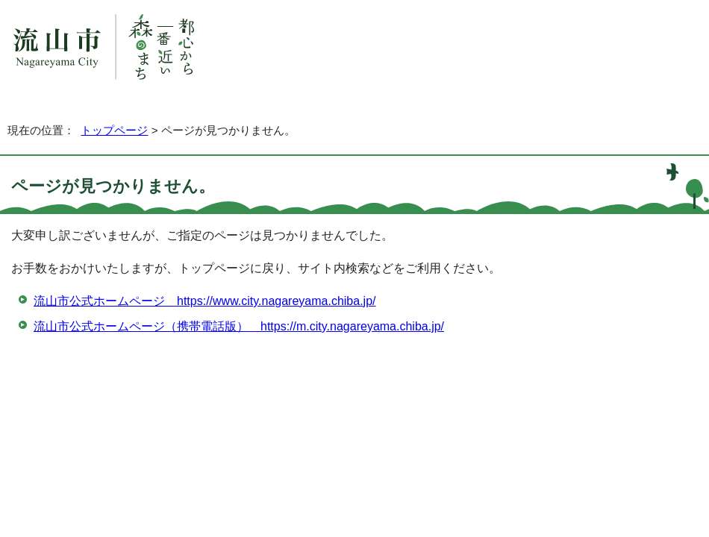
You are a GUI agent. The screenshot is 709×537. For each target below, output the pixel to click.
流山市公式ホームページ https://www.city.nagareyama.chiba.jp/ (205, 301)
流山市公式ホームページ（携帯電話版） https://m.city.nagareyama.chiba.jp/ (239, 326)
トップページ (114, 130)
